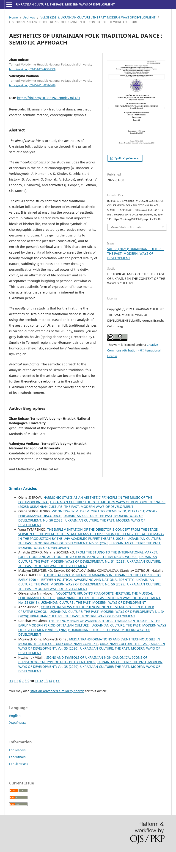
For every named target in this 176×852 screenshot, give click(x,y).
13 (46, 681)
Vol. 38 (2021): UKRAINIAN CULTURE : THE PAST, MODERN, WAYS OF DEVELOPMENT (98, 17)
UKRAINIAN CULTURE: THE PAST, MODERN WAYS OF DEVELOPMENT (65, 4)
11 (36, 681)
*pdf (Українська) (127, 158)
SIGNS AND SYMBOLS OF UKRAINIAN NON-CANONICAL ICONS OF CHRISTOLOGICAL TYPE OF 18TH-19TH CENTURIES (82, 659)
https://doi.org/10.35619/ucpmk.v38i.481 (48, 98)
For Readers (17, 750)
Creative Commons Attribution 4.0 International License (133, 350)
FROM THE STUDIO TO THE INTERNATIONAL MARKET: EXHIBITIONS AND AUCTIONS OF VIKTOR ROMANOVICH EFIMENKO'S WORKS (88, 554)
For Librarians (18, 764)
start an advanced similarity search (57, 691)
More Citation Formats (125, 227)
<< (11, 681)
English (15, 715)
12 (41, 681)
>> (58, 681)
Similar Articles (23, 488)
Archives (29, 17)
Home (13, 17)
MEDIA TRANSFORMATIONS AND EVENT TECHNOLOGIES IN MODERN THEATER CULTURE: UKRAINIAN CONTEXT (89, 641)
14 (50, 681)
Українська (18, 722)
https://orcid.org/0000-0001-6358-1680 (32, 85)
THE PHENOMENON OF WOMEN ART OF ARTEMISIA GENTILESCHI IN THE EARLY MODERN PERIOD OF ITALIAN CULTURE (89, 623)
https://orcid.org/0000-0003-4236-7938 (32, 69)
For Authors (17, 757)
